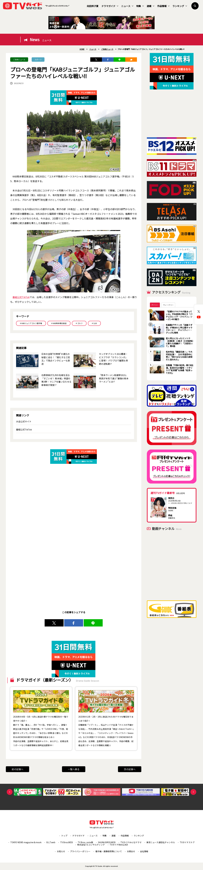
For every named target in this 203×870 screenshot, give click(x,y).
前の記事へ (17, 769)
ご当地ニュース (19, 59)
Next (193, 792)
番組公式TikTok (21, 297)
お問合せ (131, 851)
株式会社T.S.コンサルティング (91, 845)
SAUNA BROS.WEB (107, 842)
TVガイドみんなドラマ (130, 842)
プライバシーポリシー (80, 851)
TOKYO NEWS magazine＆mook (25, 842)
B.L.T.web (50, 842)
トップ (64, 836)
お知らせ (61, 851)
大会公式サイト (23, 421)
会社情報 (144, 851)
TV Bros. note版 (85, 842)
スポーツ (38, 59)
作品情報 (163, 6)
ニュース (127, 6)
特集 (140, 6)
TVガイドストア (187, 842)
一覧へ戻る (73, 769)
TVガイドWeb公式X (119, 845)
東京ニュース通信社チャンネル (160, 842)
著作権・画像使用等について (108, 851)
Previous (10, 792)
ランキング (179, 6)
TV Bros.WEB (66, 842)
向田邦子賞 (92, 6)
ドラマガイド (109, 6)
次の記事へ (129, 769)
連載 (150, 6)
